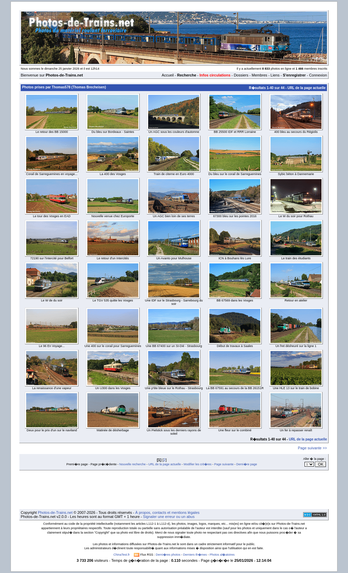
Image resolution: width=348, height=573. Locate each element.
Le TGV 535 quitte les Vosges (112, 300)
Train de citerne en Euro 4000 (174, 174)
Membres (259, 75)
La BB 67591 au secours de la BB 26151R (235, 388)
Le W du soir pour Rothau (295, 216)
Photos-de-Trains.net (55, 512)
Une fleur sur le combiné (234, 430)
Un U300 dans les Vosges (112, 388)
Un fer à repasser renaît (296, 430)
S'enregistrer (294, 75)
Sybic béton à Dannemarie (296, 174)
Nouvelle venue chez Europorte (112, 216)
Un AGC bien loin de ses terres (174, 216)
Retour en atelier (295, 300)
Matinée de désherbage (113, 430)
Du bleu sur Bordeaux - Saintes (112, 132)
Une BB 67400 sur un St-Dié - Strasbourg (174, 346)
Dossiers (241, 75)
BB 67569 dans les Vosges (234, 300)
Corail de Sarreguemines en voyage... (51, 174)
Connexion (318, 75)
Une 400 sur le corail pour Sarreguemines (113, 346)
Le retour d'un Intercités (113, 258)
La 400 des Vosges (113, 174)
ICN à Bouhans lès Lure (235, 258)
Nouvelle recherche (132, 464)
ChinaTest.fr (122, 554)
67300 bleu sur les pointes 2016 (235, 216)
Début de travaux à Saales (235, 346)
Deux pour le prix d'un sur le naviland (52, 430)
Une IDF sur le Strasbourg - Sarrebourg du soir (174, 302)
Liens (275, 75)
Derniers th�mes (195, 554)
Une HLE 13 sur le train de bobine (296, 388)
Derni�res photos (168, 554)
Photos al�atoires (222, 554)
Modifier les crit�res (197, 464)
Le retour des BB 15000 (52, 132)
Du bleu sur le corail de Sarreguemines (234, 174)
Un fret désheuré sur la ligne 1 (295, 346)
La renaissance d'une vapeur (51, 388)
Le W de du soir (52, 300)
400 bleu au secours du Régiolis (296, 132)
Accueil (168, 75)
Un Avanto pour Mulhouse (173, 258)
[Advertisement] (174, 489)
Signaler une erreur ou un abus (169, 517)
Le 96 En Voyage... (52, 346)
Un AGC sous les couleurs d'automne (174, 132)
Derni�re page (246, 464)
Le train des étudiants (296, 258)
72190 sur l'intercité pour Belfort (51, 258)
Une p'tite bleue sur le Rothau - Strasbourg (174, 388)
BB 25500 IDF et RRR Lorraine (235, 132)
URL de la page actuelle (307, 88)
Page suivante (223, 464)
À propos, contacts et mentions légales (167, 512)
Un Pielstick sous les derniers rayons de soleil (174, 432)
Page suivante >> (312, 448)
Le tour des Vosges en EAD (52, 216)
